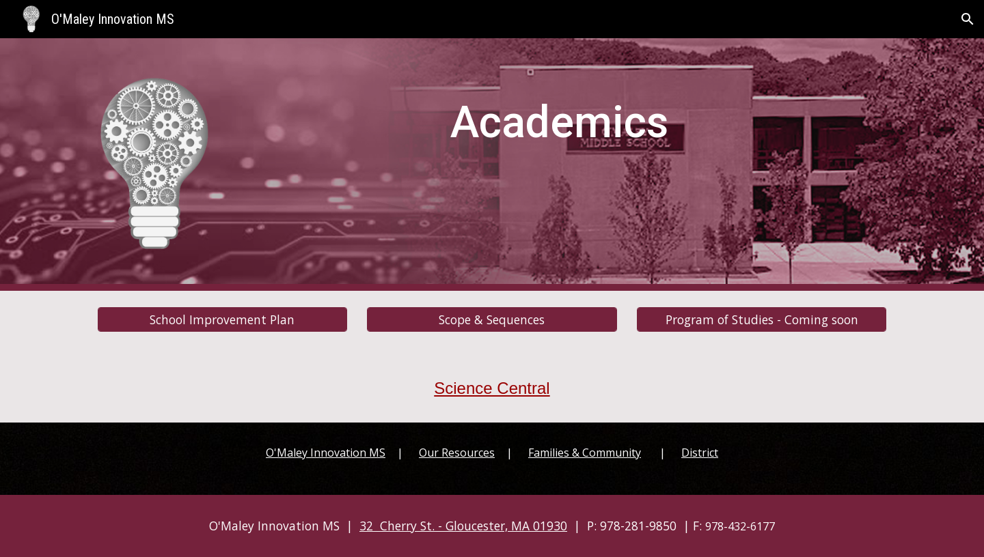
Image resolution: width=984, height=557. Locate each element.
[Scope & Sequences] (492, 319)
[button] (967, 19)
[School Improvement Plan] (222, 319)
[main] (559, 117)
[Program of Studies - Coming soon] (762, 319)
